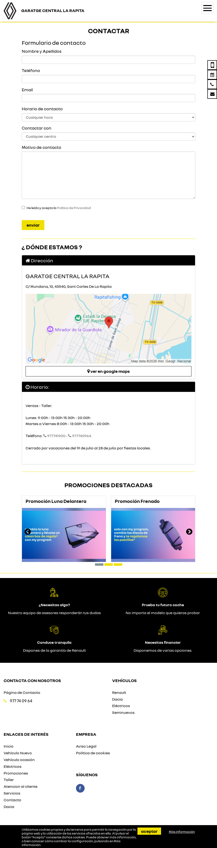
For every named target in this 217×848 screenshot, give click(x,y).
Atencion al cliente (20, 786)
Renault (119, 692)
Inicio (9, 746)
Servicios (12, 793)
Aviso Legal (86, 746)
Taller (9, 779)
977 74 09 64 (21, 700)
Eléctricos (121, 705)
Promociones (16, 773)
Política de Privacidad (74, 208)
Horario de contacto (42, 108)
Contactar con (36, 128)
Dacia (117, 699)
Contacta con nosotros (32, 680)
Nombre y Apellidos (41, 51)
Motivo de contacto (41, 147)
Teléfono (31, 70)
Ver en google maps (108, 371)
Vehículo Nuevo (18, 752)
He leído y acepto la (59, 208)
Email (27, 89)
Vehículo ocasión (19, 759)
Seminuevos (123, 712)
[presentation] (28, 532)
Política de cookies (93, 752)
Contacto (12, 799)
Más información (182, 832)
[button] (99, 564)
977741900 (54, 435)
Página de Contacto (22, 692)
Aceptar (149, 831)
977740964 (79, 435)
